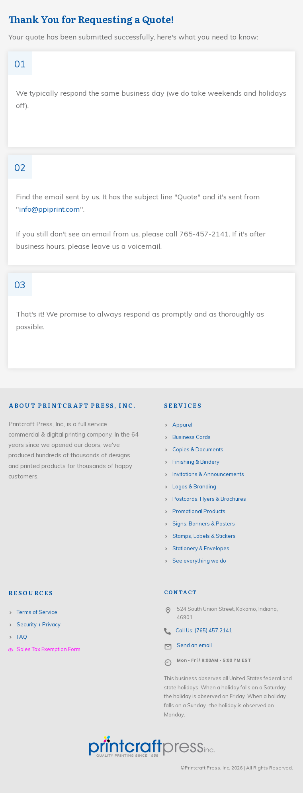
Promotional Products (198, 511)
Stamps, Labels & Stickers (204, 536)
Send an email (194, 645)
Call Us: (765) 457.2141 (204, 630)
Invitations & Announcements (208, 474)
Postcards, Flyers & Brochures (209, 499)
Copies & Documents (197, 449)
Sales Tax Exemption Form (48, 649)
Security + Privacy (39, 624)
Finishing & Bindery (195, 461)
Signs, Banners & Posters (203, 523)
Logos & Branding (194, 486)
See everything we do (199, 560)
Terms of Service (37, 612)
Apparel (182, 424)
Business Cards (191, 437)
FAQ (22, 637)
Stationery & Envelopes (200, 548)
